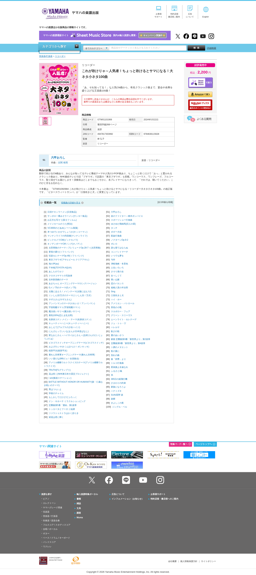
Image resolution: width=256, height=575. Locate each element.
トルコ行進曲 (117, 363)
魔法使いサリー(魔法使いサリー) (64, 311)
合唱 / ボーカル (50, 529)
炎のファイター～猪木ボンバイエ (127, 216)
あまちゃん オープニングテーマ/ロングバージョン (73, 283)
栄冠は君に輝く (56, 417)
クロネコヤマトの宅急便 (60, 275)
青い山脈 (115, 279)
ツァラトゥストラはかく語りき (64, 413)
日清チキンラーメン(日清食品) (62, 212)
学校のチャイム (56, 393)
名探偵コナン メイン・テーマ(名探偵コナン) (70, 319)
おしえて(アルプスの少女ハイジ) (64, 327)
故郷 (113, 399)
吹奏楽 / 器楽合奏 (51, 520)
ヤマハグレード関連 (52, 507)
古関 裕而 (63, 162)
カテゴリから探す (54, 46)
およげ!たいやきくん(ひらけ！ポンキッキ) (69, 346)
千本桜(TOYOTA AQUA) (60, 267)
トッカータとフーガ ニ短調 (62, 409)
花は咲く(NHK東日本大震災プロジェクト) (69, 374)
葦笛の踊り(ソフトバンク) (61, 252)
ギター (46, 533)
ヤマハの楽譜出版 (69, 13)
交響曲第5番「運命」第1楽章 (63, 405)
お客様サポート (158, 494)
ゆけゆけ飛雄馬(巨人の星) (123, 224)
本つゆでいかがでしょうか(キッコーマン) (67, 232)
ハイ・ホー (116, 299)
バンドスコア (49, 542)
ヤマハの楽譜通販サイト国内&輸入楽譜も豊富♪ (104, 35)
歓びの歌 (115, 331)
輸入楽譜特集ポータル (87, 494)
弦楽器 (46, 512)
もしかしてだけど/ (63, 397)
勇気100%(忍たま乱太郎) (61, 315)
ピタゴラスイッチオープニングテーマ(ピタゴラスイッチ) (76, 343)
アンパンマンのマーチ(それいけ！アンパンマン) (72, 303)
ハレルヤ (115, 327)
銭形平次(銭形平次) (58, 350)
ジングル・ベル (119, 407)
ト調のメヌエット (119, 347)
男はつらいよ (55, 389)
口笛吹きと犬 (117, 295)
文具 (79, 508)
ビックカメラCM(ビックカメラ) (62, 240)
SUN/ (117, 395)
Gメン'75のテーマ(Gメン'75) (62, 287)
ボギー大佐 (116, 232)
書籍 (79, 499)
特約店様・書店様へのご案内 (164, 499)
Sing (113, 291)
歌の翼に (115, 351)
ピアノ (46, 499)
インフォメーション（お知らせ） (128, 499)
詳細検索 (211, 48)
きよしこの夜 (117, 403)
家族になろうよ (118, 387)
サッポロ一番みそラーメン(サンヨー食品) (67, 216)
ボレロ (114, 244)
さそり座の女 (117, 271)
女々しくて (116, 275)
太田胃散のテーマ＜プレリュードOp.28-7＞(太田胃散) (75, 247)
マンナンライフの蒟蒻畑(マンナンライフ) (67, 236)
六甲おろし (116, 212)
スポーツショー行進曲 (121, 220)
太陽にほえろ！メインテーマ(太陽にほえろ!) (70, 291)
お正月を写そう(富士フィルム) (62, 220)
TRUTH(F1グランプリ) (60, 370)
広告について (118, 494)
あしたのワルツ (56, 271)
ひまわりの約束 (118, 383)
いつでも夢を (117, 255)
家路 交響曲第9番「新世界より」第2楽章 (130, 339)
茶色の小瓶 (116, 307)
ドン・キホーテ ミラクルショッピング (67, 401)
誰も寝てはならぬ (119, 247)
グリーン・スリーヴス (121, 315)
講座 (79, 513)
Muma (80, 517)
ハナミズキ (116, 391)
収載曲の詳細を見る (70, 202)
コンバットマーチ (119, 252)
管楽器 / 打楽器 (50, 516)
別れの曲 (115, 355)
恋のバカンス (117, 283)
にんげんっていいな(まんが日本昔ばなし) (69, 331)
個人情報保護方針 (188, 561)
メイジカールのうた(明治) (59, 224)
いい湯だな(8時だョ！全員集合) (64, 358)
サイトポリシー (208, 561)
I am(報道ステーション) (60, 378)
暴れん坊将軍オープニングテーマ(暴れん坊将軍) (72, 354)
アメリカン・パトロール (122, 303)
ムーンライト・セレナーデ (124, 319)
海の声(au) (54, 263)
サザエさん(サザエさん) (60, 299)
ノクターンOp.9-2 (119, 240)
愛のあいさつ (117, 335)
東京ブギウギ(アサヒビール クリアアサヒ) (69, 259)
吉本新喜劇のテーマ (58, 279)
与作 (113, 259)
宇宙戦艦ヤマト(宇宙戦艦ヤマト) (64, 307)
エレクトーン (49, 503)
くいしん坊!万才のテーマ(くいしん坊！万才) (70, 295)
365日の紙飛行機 (119, 379)
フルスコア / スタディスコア (56, 525)
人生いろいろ (117, 267)
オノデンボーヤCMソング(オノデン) (64, 244)
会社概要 (172, 561)
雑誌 (79, 503)
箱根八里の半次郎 (119, 287)
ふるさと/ (116, 371)
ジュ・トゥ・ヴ (118, 323)
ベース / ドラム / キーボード (56, 538)
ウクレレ (47, 546)
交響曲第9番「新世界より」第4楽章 (128, 343)
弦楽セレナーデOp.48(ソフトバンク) (66, 255)
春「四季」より (118, 359)
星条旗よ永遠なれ (119, 367)
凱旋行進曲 (116, 236)
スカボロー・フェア (120, 311)
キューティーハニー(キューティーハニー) (69, 323)
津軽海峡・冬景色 (119, 263)
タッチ (114, 228)
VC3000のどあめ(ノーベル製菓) (62, 228)
